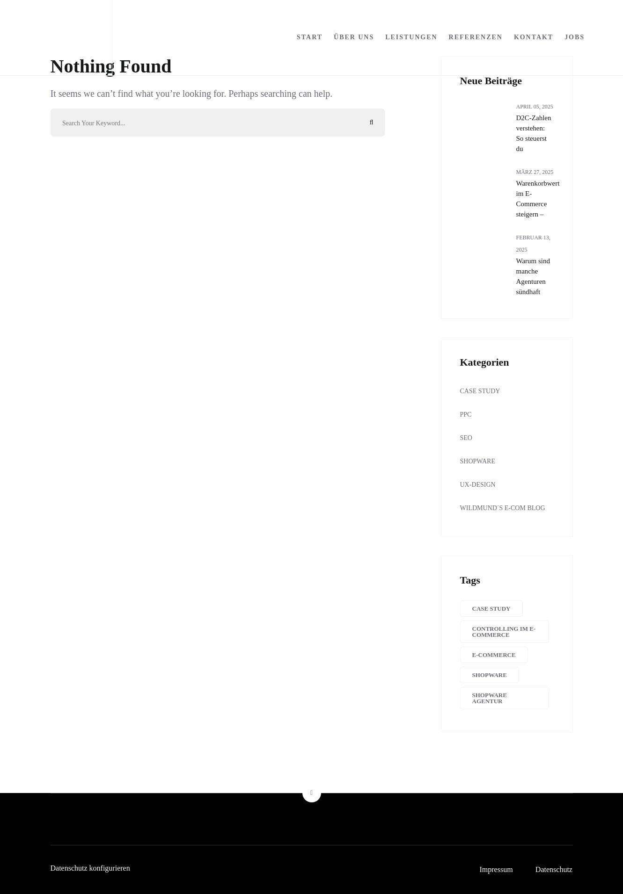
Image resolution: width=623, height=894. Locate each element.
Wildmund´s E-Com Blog (502, 508)
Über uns (354, 37)
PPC (466, 414)
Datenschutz (553, 869)
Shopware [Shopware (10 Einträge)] (489, 674)
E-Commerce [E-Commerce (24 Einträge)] (494, 654)
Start (309, 37)
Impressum (495, 869)
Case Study (480, 391)
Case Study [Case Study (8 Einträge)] (491, 608)
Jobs (574, 37)
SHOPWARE (477, 461)
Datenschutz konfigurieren (90, 868)
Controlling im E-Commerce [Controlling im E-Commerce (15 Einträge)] (504, 631)
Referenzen (476, 37)
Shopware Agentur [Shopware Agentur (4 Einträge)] (489, 698)
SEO (466, 437)
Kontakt (533, 37)
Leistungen (411, 37)
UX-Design (478, 484)
